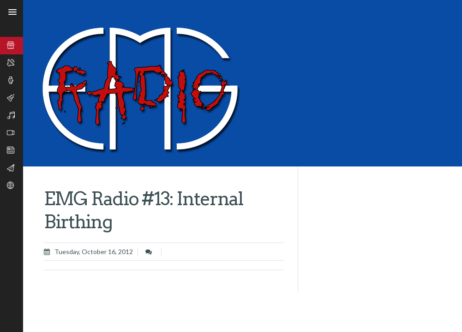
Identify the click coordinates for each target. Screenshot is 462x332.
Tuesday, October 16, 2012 (93, 251)
